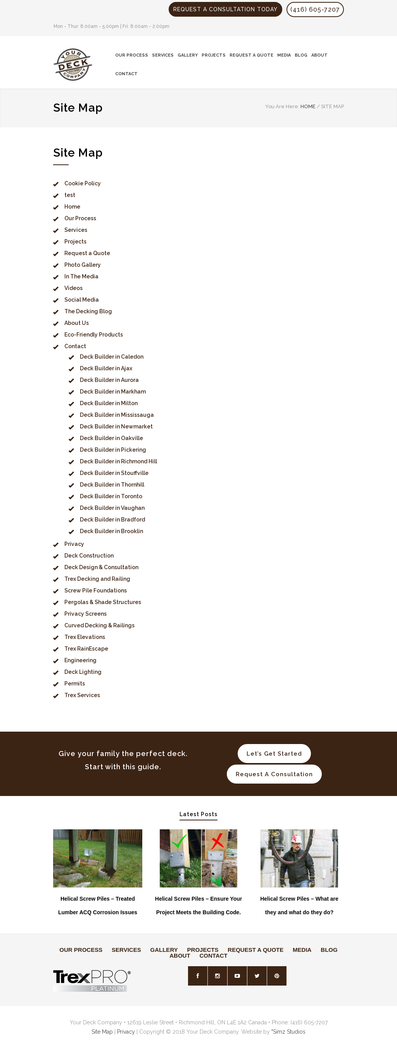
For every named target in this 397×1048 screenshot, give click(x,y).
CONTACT (126, 73)
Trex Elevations (84, 637)
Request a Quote (87, 253)
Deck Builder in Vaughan (112, 508)
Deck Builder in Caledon (111, 357)
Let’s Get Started (274, 753)
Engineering (80, 660)
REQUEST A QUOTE (251, 55)
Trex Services (82, 695)
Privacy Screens (85, 614)
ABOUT (319, 55)
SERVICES (163, 55)
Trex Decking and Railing (97, 579)
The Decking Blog (88, 311)
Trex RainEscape (86, 649)
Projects (75, 241)
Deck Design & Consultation (101, 567)
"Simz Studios (288, 1032)
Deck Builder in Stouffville (114, 473)
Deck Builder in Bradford (112, 519)
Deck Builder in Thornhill (112, 485)
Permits (74, 683)
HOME (308, 106)
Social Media (81, 300)
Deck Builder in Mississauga (117, 415)
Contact (75, 346)
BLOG (301, 55)
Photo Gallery (82, 265)
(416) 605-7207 (315, 9)
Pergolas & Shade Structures (102, 602)
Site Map (102, 1032)
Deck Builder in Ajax (106, 368)
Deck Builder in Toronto (111, 496)
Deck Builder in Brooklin (111, 531)
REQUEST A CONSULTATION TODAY (225, 9)
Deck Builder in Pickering (113, 450)
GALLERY (188, 55)
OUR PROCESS (131, 55)
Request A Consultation (274, 774)
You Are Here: (282, 106)
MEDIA (284, 55)
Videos (73, 288)
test (69, 195)
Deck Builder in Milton (109, 403)
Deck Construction (89, 555)
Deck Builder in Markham (113, 391)
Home (72, 207)
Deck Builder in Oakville (111, 438)
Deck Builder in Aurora (109, 380)
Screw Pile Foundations (95, 590)
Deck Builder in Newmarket (116, 426)
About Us (76, 323)
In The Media (81, 276)
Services (75, 230)
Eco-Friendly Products (93, 334)
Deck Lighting (83, 672)
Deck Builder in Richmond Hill (118, 461)
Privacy (74, 544)
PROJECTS (214, 55)
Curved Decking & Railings (99, 625)
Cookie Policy (82, 183)
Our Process (80, 218)
